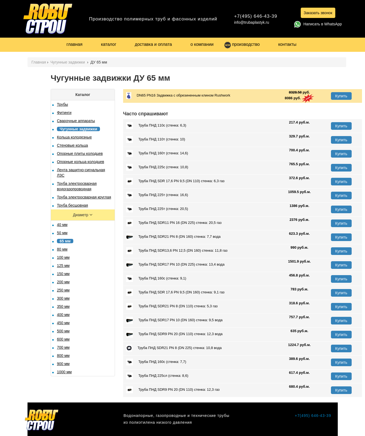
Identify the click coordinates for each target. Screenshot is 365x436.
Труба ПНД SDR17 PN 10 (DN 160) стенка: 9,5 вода (174, 320)
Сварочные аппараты (76, 121)
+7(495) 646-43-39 (255, 16)
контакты (287, 44)
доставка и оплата (153, 44)
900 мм (63, 364)
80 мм (62, 249)
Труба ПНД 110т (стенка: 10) (155, 139)
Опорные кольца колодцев (80, 162)
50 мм (62, 233)
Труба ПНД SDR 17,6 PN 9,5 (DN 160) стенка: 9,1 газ (175, 292)
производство (242, 44)
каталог (108, 44)
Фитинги (64, 112)
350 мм (63, 306)
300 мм (63, 298)
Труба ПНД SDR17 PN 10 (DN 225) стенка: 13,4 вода (175, 264)
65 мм (65, 241)
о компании (202, 44)
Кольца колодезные (74, 137)
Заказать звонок (318, 13)
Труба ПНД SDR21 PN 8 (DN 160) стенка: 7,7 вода (173, 236)
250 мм (63, 290)
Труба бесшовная (72, 205)
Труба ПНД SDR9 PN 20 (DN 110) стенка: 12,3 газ (173, 389)
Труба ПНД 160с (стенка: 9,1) (156, 278)
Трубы (62, 104)
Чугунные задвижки (68, 62)
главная (74, 44)
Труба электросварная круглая (84, 197)
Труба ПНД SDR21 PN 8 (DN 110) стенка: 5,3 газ (172, 306)
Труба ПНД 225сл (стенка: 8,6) (157, 375)
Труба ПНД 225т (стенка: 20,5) (157, 209)
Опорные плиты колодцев (80, 153)
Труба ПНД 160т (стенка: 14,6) (157, 153)
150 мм (63, 274)
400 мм (63, 314)
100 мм (63, 257)
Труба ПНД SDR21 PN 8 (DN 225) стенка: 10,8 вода (174, 348)
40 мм (62, 224)
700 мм (63, 347)
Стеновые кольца (72, 145)
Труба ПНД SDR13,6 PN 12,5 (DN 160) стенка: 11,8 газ (176, 250)
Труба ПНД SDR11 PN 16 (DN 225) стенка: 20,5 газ (173, 222)
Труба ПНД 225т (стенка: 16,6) (157, 195)
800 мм (63, 355)
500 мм (63, 331)
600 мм (63, 339)
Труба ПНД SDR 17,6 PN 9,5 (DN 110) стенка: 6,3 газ (175, 181)
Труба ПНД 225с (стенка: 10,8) (157, 167)
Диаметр (81, 215)
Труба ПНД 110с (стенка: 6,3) (156, 125)
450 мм (63, 323)
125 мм (63, 265)
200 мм (63, 282)
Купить (341, 96)
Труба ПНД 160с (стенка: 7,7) (156, 362)
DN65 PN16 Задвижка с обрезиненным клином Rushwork (178, 95)
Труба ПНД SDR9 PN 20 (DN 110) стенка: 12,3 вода (174, 334)
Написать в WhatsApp (318, 24)
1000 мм (64, 372)
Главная (39, 62)
